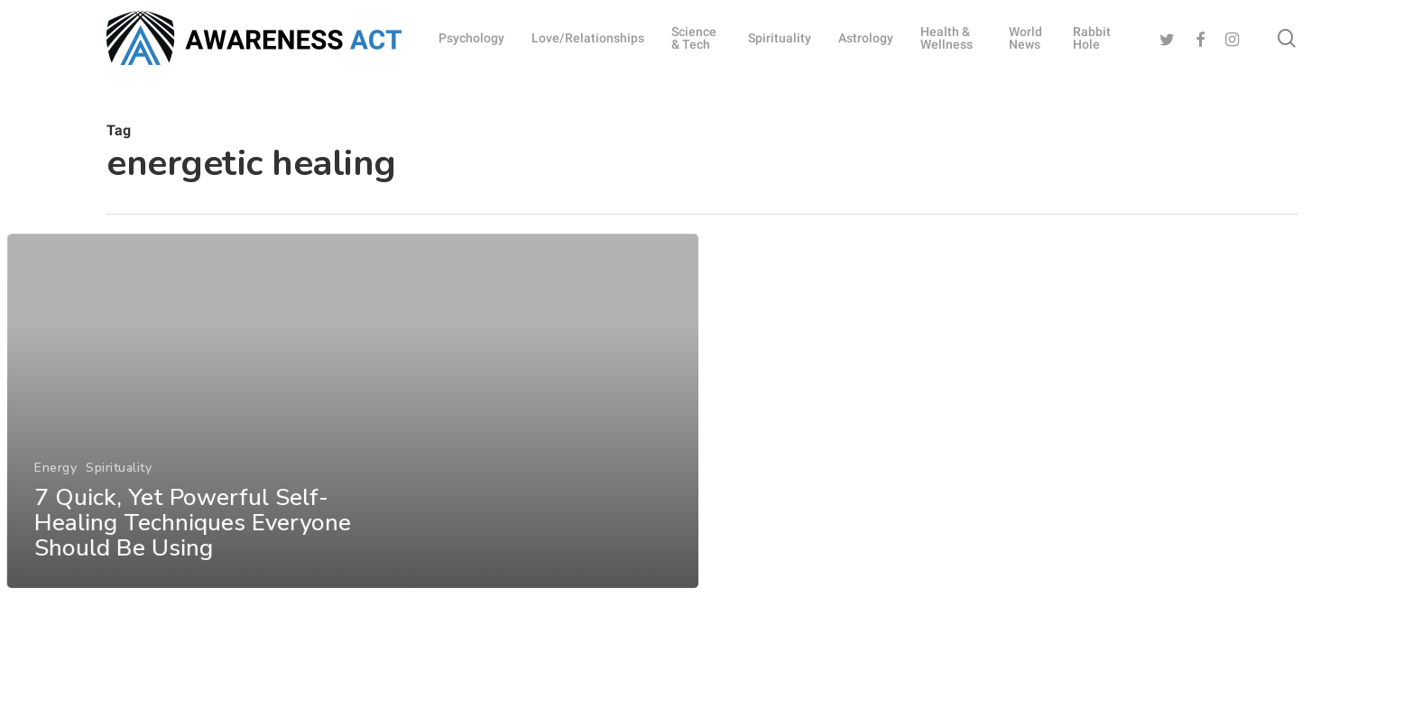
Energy (54, 494)
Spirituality (118, 494)
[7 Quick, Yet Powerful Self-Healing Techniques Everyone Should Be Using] (351, 438)
